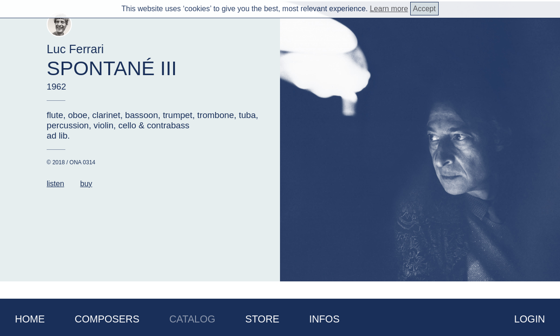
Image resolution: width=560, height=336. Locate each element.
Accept (424, 9)
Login (529, 319)
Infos (324, 319)
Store (262, 319)
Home (30, 319)
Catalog (192, 319)
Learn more (389, 9)
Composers (107, 319)
